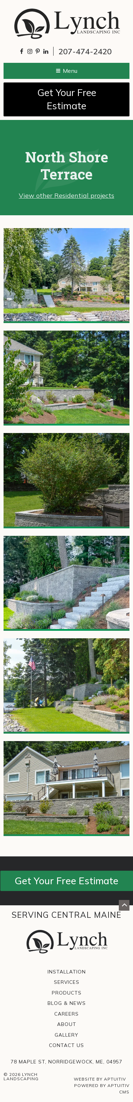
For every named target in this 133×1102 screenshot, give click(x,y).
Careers (66, 1013)
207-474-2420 (85, 51)
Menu (66, 70)
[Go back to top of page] (124, 905)
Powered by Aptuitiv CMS (101, 1089)
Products (67, 992)
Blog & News (67, 1003)
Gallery (66, 1034)
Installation (67, 971)
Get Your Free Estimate (66, 99)
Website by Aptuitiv (100, 1079)
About (66, 1024)
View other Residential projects (66, 195)
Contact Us (66, 1045)
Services (66, 982)
